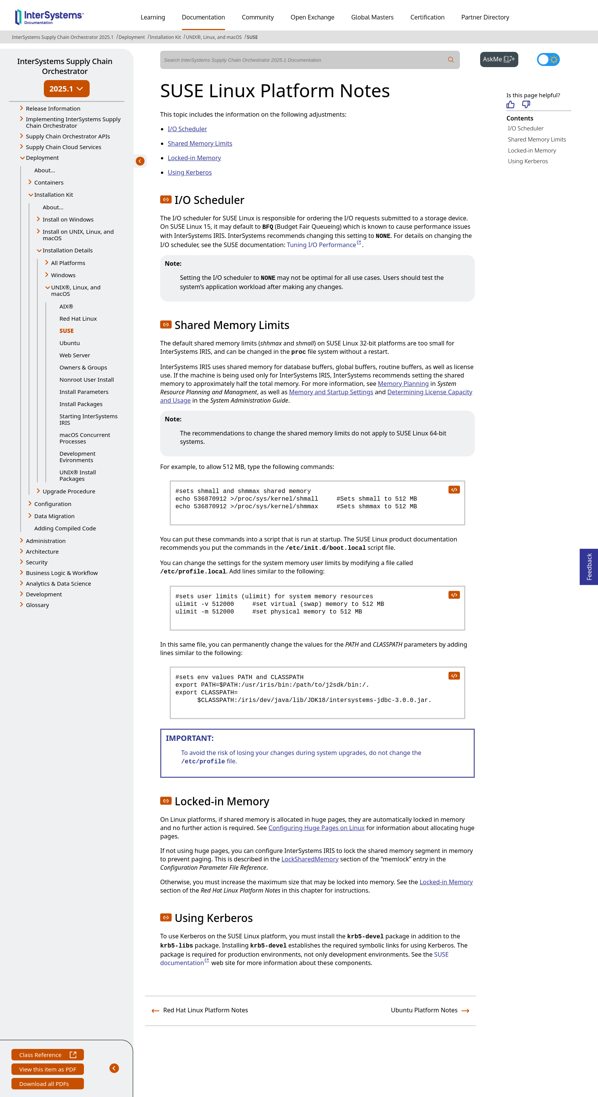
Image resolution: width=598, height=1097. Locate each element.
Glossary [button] (37, 605)
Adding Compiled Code (65, 528)
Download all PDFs (45, 1084)
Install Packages (81, 404)
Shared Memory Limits (537, 139)
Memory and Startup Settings (331, 392)
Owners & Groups (83, 367)
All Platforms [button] (68, 263)
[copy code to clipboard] (454, 489)
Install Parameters (84, 391)
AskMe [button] (501, 58)
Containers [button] (49, 182)
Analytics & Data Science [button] (58, 583)
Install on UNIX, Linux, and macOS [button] (78, 235)
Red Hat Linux (78, 318)
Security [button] (36, 562)
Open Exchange (312, 17)
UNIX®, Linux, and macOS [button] (76, 290)
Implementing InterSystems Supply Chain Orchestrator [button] (73, 122)
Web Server (74, 355)
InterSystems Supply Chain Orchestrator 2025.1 (62, 37)
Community (258, 17)
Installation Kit (165, 37)
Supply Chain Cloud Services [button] (63, 147)
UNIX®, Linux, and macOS (214, 37)
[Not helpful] (526, 105)
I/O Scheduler (525, 128)
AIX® (66, 306)
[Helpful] (510, 105)
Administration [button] (46, 540)
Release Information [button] (53, 108)
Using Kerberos (528, 161)
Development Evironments (77, 457)
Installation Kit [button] (53, 194)
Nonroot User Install (86, 379)
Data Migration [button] (54, 516)
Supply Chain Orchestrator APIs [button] (68, 136)
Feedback (589, 564)
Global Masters (372, 17)
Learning (153, 17)
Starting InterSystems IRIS (88, 419)
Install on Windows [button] (68, 219)
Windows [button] (63, 275)
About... (44, 170)
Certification (427, 17)
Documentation (203, 17)
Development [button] (44, 594)
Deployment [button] (42, 157)
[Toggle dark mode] (548, 59)
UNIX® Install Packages (77, 475)
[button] (166, 199)
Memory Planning (403, 383)
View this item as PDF (47, 1070)
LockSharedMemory (310, 859)
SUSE (252, 37)
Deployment (132, 37)
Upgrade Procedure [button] (69, 491)
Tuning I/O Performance (324, 245)
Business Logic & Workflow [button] (62, 573)
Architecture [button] (42, 551)
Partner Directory (485, 17)
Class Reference (47, 1055)
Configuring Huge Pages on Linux (316, 828)
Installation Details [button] (68, 250)
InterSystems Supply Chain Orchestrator (64, 66)
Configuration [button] (52, 504)
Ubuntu (69, 343)
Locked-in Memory (532, 150)
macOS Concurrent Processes (84, 438)
